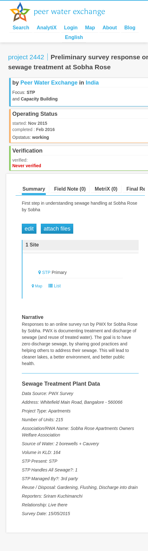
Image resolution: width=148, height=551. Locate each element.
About (110, 27)
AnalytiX (47, 27)
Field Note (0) (70, 189)
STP (46, 272)
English (74, 37)
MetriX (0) (106, 189)
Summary (33, 189)
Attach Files (57, 229)
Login (71, 27)
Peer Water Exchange (62, 12)
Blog (130, 27)
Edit (29, 229)
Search (20, 27)
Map (90, 27)
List (53, 285)
